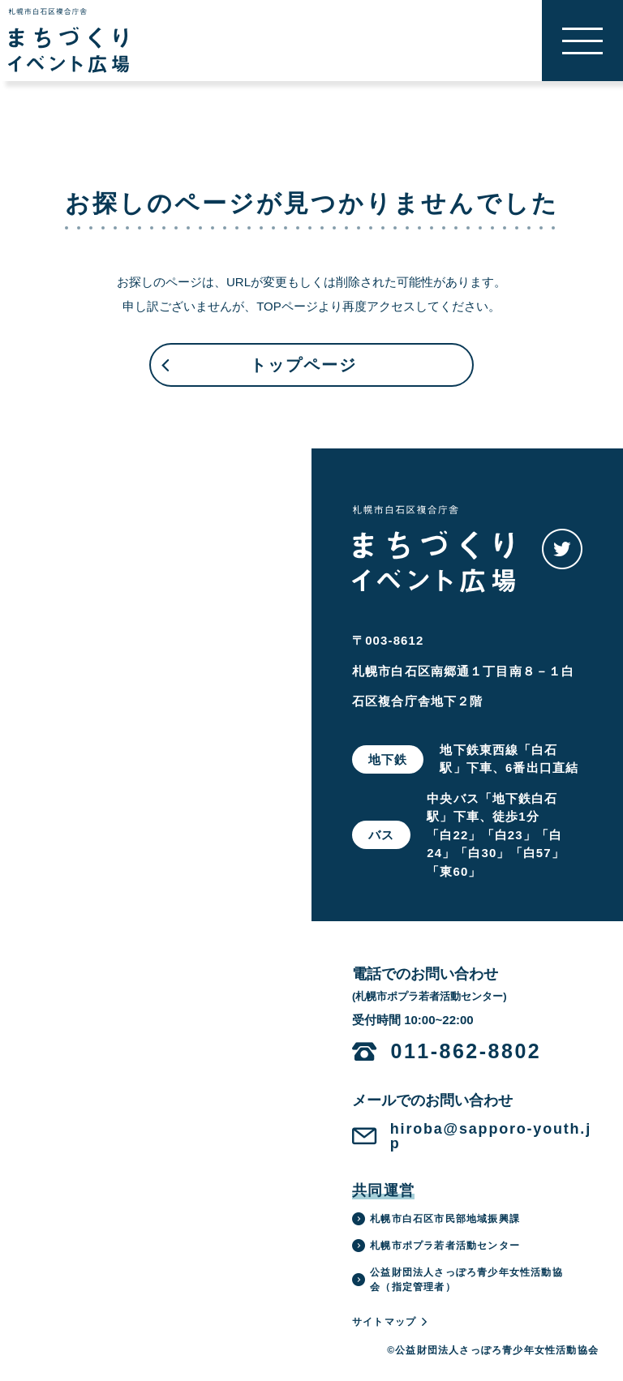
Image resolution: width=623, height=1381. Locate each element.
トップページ (258, 371)
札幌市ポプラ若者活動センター (436, 1245)
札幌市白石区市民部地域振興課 (436, 1218)
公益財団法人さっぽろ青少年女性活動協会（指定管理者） (457, 1280)
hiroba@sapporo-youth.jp (490, 1136)
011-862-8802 (466, 1051)
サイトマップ (390, 1321)
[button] (582, 40)
